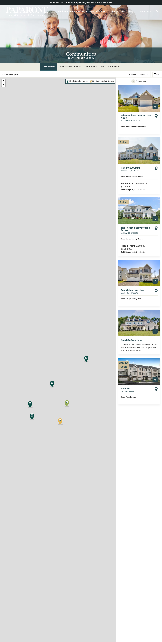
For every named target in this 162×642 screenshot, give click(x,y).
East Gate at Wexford (133, 291)
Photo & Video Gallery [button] (122, 11)
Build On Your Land (110, 66)
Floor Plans (91, 66)
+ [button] (3, 81)
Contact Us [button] (144, 11)
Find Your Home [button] (66, 11)
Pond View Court (130, 169)
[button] (156, 11)
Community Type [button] (10, 74)
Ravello (127, 389)
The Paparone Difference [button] (92, 11)
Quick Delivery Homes (70, 66)
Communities (48, 66)
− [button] (3, 85)
